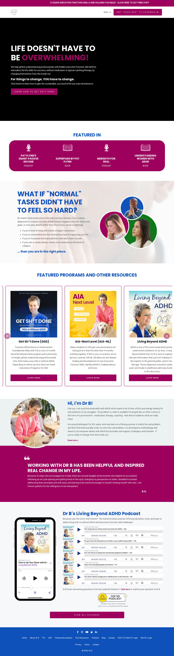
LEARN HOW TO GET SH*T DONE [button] (34, 92)
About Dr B (34, 638)
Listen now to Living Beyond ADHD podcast (113, 606)
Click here (126, 589)
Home (24, 638)
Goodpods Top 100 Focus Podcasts (113, 604)
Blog (103, 638)
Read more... (74, 440)
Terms (87, 645)
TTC (44, 638)
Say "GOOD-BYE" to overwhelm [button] (138, 12)
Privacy (78, 645)
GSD (50, 638)
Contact (111, 638)
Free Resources (82, 638)
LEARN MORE (31, 378)
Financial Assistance (63, 638)
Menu (107, 12)
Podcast (95, 638)
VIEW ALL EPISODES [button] (87, 615)
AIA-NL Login (146, 638)
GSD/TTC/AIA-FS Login (128, 638)
